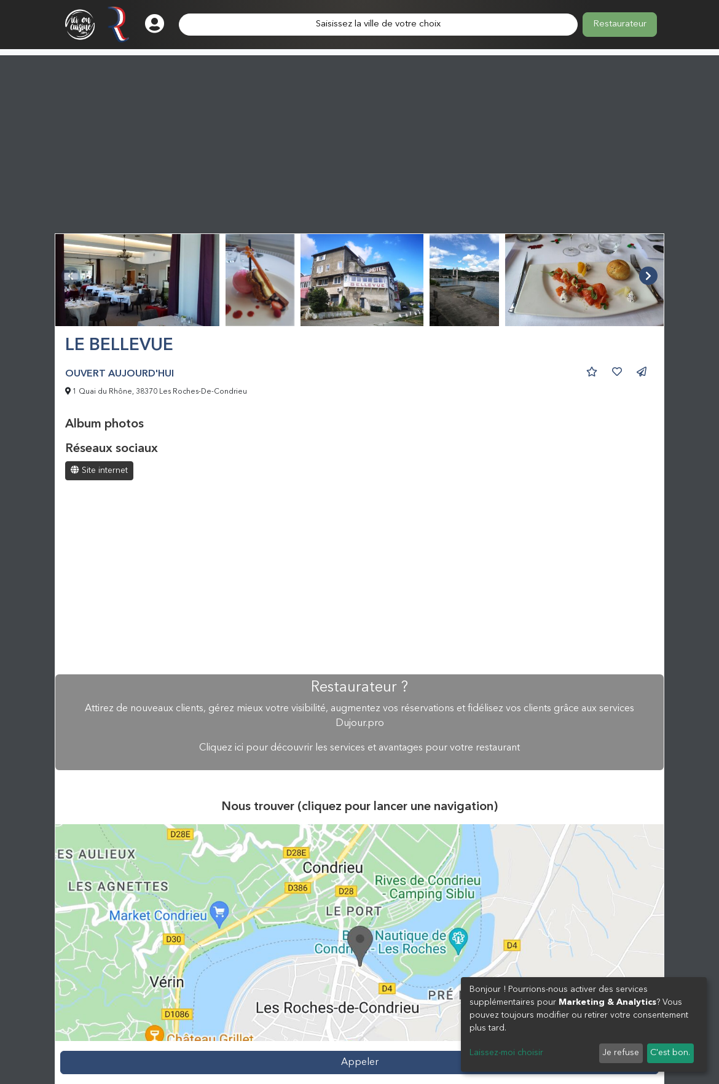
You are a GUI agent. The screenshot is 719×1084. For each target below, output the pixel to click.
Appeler (360, 1062)
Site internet (99, 470)
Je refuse (620, 1052)
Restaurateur (619, 24)
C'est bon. (670, 1052)
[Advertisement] (359, 141)
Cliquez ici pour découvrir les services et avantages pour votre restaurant (359, 748)
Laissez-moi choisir (506, 1052)
